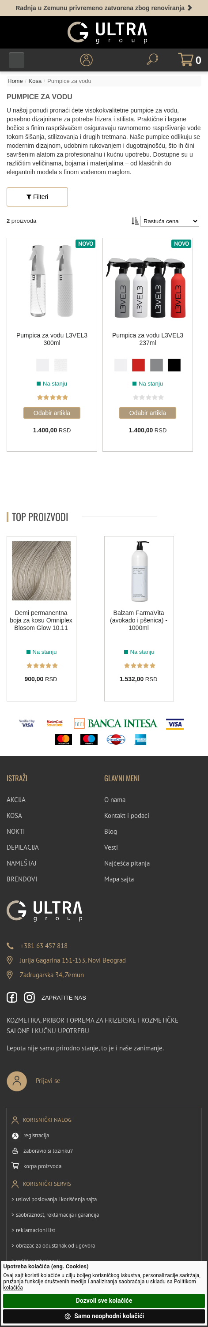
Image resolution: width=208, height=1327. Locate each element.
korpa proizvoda (42, 1166)
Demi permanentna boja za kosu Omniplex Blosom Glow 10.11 (41, 620)
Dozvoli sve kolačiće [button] (104, 1300)
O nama (114, 799)
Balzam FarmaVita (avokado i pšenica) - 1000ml (138, 620)
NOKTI (16, 831)
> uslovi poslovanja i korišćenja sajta (54, 1199)
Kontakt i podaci (126, 815)
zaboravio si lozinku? (48, 1151)
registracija (36, 1135)
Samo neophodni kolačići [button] (104, 1316)
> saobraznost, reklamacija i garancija (55, 1214)
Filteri (37, 196)
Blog (110, 831)
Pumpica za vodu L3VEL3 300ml (51, 339)
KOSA (14, 815)
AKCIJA (16, 799)
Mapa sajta (119, 879)
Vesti (111, 847)
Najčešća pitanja (127, 863)
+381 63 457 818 (44, 945)
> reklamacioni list (33, 1230)
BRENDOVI (22, 879)
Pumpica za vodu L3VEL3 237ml (147, 339)
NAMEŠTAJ (21, 863)
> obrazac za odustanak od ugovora (53, 1245)
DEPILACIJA (23, 847)
